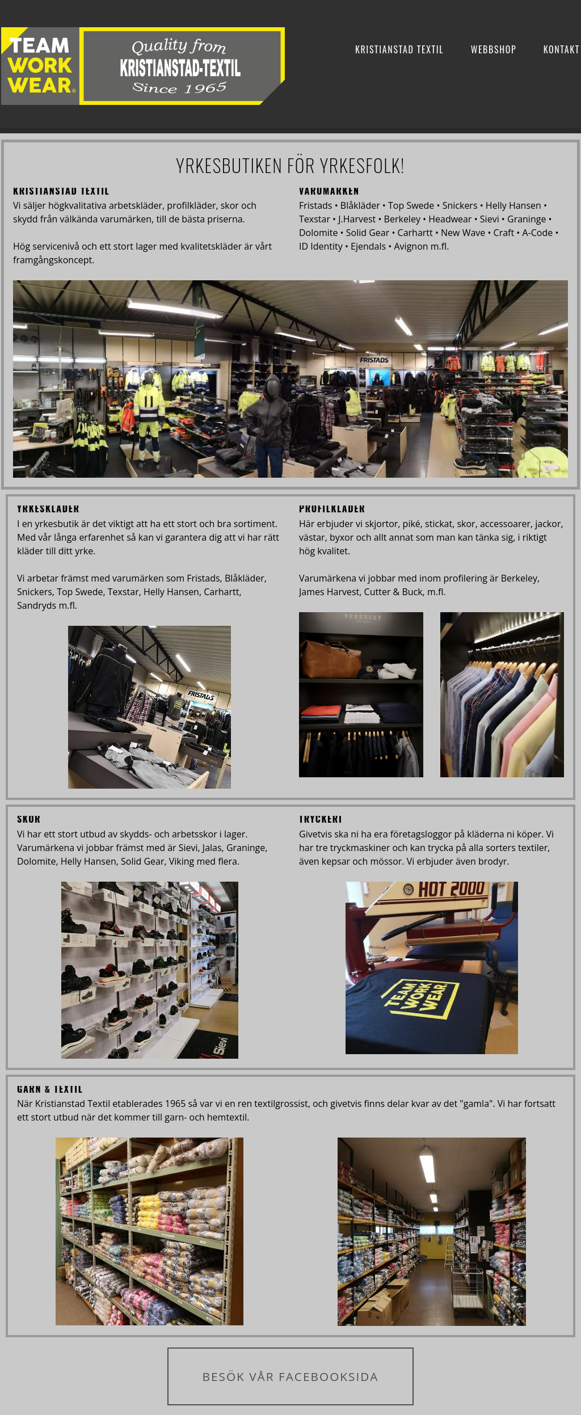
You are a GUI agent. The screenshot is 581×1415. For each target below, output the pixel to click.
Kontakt (562, 49)
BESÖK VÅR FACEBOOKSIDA (290, 1376)
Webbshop (494, 49)
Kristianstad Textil (399, 49)
